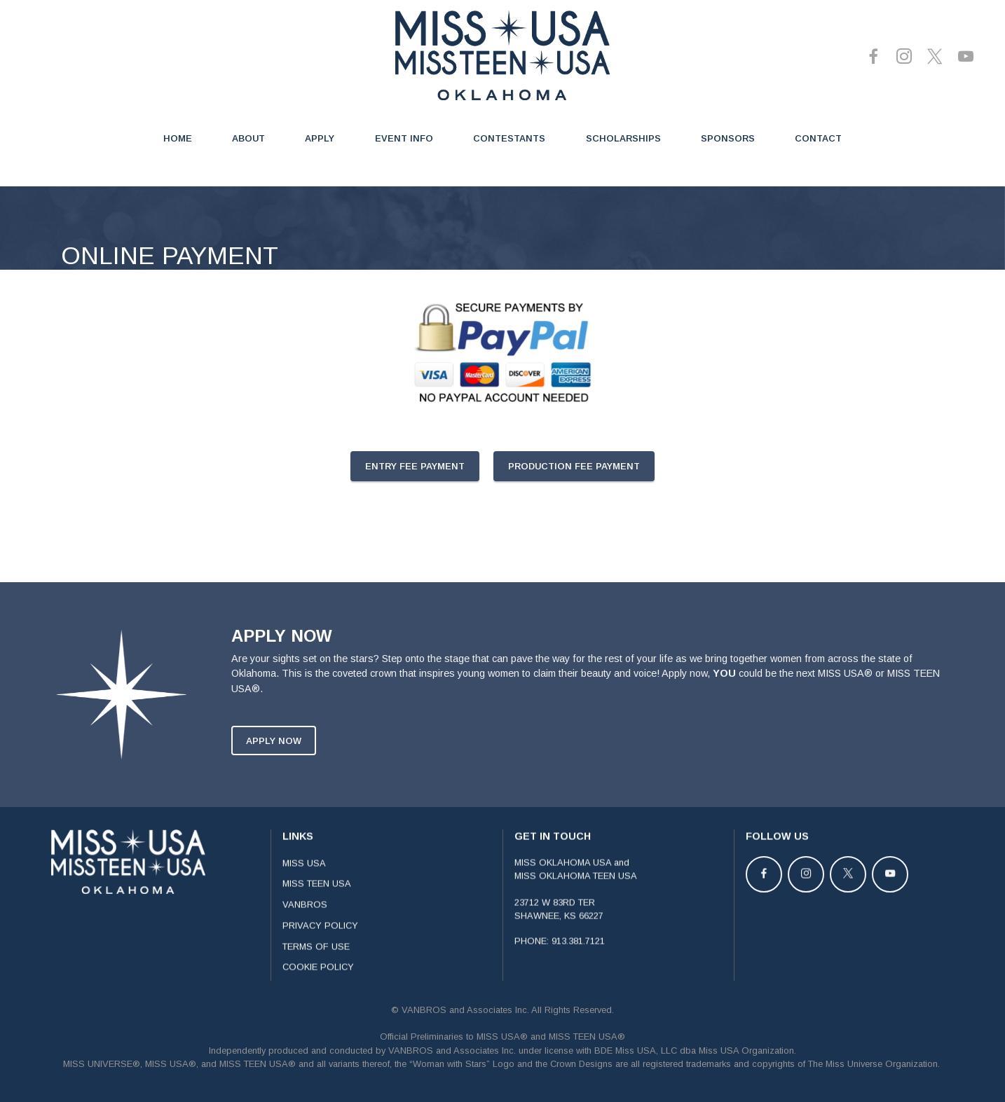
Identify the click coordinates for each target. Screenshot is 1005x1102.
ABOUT (248, 138)
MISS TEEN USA (316, 900)
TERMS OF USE (316, 963)
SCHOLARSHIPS (623, 138)
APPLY (319, 138)
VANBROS (304, 921)
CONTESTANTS (509, 138)
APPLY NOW (273, 757)
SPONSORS (728, 138)
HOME (177, 138)
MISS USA (304, 879)
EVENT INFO (404, 138)
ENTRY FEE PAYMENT (415, 466)
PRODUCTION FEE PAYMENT (574, 466)
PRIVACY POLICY (320, 942)
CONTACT (818, 138)
